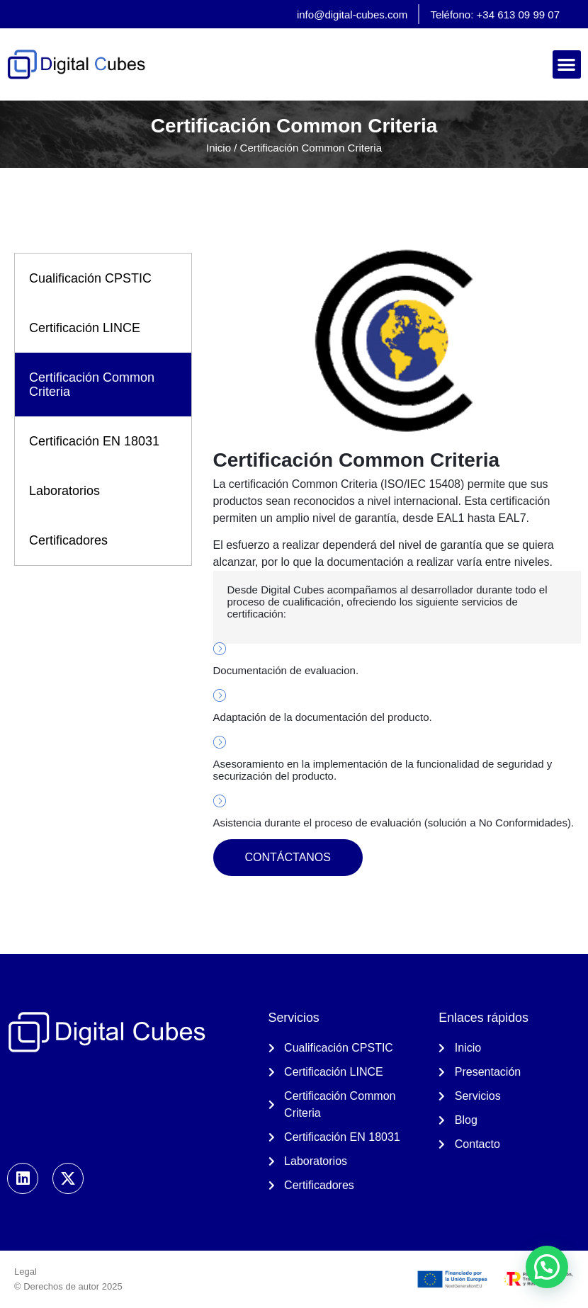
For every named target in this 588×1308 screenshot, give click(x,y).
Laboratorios (64, 491)
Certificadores (68, 540)
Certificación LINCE (84, 328)
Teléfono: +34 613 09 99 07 (495, 14)
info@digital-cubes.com (352, 14)
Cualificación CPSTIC (90, 278)
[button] (567, 64)
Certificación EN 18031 (94, 441)
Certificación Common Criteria (91, 384)
